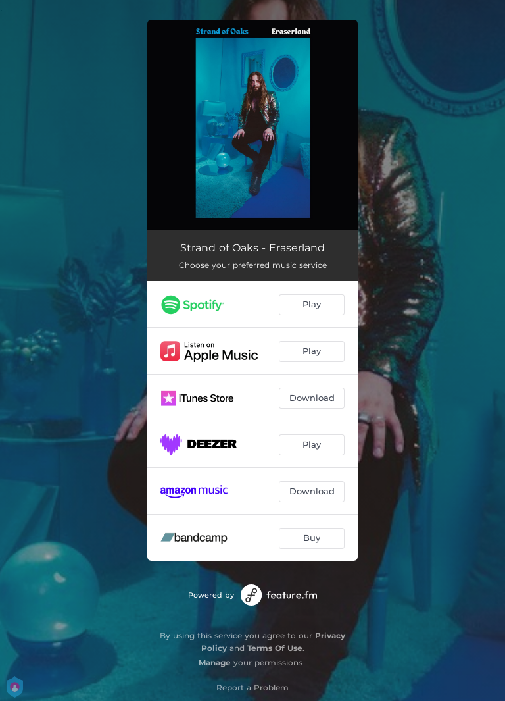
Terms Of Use (274, 648)
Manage (215, 662)
